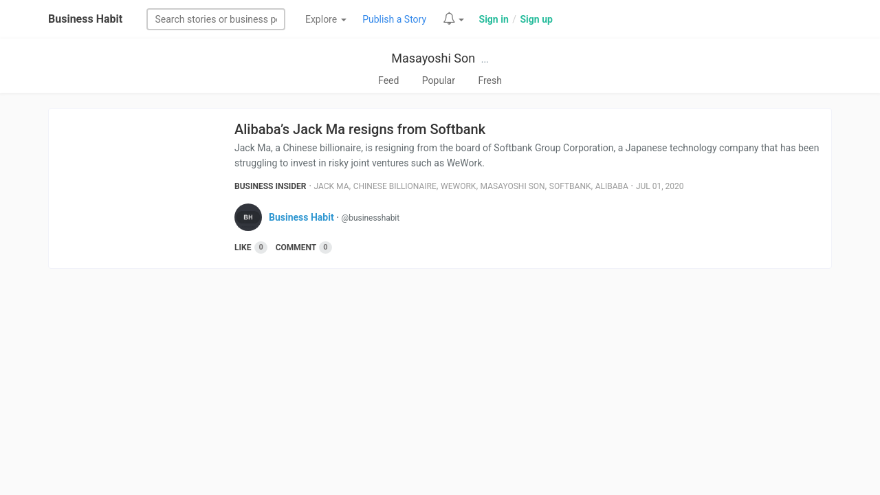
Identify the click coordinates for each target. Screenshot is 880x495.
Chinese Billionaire (395, 186)
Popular (438, 80)
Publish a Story (394, 19)
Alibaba (611, 186)
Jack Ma (331, 186)
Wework (458, 186)
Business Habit (85, 18)
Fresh (490, 80)
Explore (325, 19)
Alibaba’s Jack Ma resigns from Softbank (359, 129)
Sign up (536, 19)
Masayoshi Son (433, 58)
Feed (388, 80)
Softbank (570, 186)
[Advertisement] (440, 385)
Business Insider (270, 186)
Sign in (494, 19)
